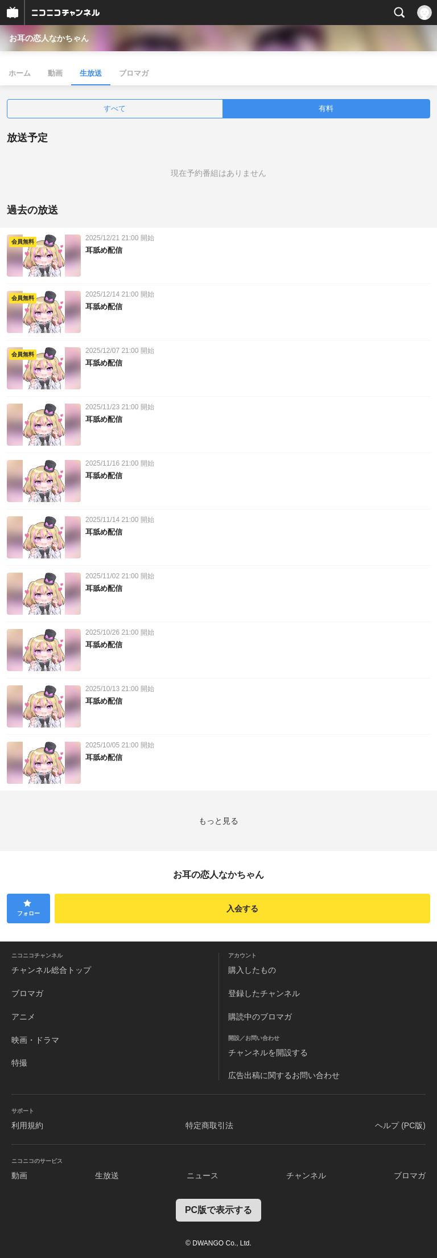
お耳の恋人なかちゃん (49, 38)
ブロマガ (134, 73)
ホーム (20, 73)
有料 (326, 108)
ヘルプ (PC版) (400, 1125)
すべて (115, 108)
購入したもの (252, 970)
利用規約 (27, 1125)
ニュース (202, 1175)
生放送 (91, 73)
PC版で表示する (218, 1210)
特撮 (19, 1062)
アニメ (23, 1016)
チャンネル (306, 1175)
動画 (55, 73)
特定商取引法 (209, 1125)
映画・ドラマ (35, 1040)
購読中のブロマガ (260, 1016)
